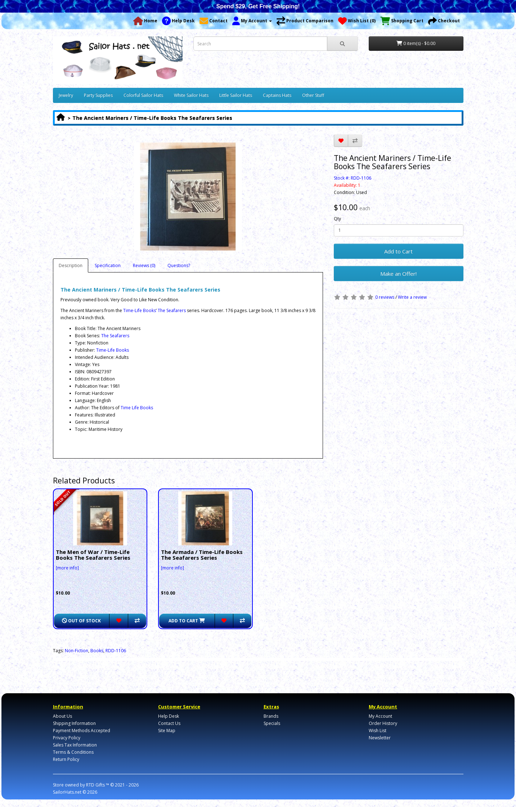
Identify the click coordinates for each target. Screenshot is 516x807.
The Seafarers (172, 310)
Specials (272, 723)
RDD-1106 (116, 651)
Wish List (377, 730)
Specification (108, 265)
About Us (62, 716)
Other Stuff (313, 95)
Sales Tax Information (75, 745)
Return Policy (66, 759)
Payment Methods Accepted (81, 730)
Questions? (178, 265)
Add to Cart (398, 251)
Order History (383, 723)
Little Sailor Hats (235, 95)
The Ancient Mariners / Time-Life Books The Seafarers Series (152, 117)
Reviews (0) (144, 265)
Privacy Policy (66, 738)
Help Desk (168, 716)
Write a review (412, 297)
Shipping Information (74, 723)
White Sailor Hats (191, 95)
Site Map (166, 730)
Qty (337, 219)
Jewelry (66, 95)
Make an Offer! (398, 273)
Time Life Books (137, 408)
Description (70, 265)
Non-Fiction (76, 651)
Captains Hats (277, 95)
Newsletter (380, 738)
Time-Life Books (139, 310)
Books (96, 651)
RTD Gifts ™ (97, 785)
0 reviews (384, 297)
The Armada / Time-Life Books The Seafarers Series (202, 555)
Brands (271, 716)
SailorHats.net (67, 792)
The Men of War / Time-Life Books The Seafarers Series (93, 555)
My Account (380, 716)
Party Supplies (98, 95)
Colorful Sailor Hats (143, 95)
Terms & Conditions (73, 752)
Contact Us (169, 723)
